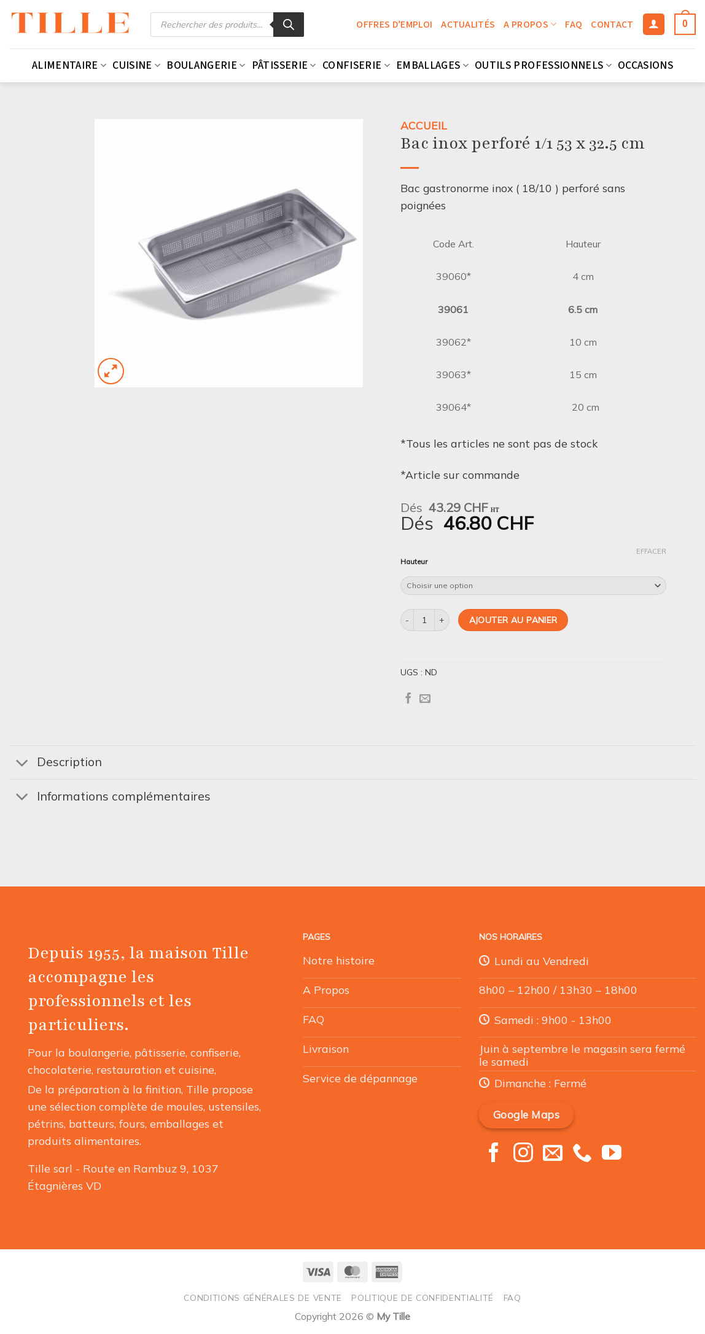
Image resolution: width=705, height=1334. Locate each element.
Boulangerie (205, 65)
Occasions (645, 65)
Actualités (468, 24)
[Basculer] (22, 763)
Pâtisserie (284, 65)
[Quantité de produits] (424, 619)
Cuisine (136, 65)
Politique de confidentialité (422, 1297)
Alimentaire (69, 65)
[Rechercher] (288, 24)
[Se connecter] (653, 25)
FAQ (573, 24)
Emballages (432, 65)
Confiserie (356, 65)
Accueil (423, 125)
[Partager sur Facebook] (408, 699)
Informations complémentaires (110, 797)
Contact (612, 24)
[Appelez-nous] (582, 1154)
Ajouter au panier (513, 620)
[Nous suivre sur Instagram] (523, 1154)
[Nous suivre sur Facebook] (494, 1154)
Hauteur (413, 562)
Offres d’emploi (394, 24)
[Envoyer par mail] (424, 699)
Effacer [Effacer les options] (651, 551)
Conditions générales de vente (263, 1297)
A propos (530, 24)
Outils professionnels (543, 65)
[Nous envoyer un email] (553, 1154)
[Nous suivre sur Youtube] (611, 1154)
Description (55, 763)
